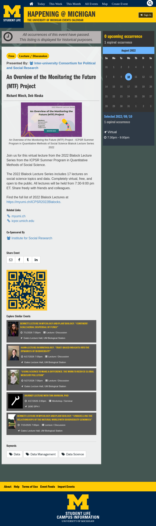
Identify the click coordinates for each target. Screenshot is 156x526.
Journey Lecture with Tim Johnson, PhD (46, 395)
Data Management (41, 454)
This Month (73, 3)
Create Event (120, 3)
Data (14, 454)
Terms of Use (30, 486)
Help (17, 486)
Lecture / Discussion (33, 56)
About (7, 486)
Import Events (66, 486)
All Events (91, 3)
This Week (55, 3)
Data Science (72, 454)
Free (11, 56)
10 (128, 77)
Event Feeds (47, 486)
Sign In (145, 15)
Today (41, 3)
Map (105, 3)
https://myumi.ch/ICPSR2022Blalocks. (33, 202)
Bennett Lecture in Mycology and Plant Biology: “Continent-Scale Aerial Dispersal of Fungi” (54, 325)
